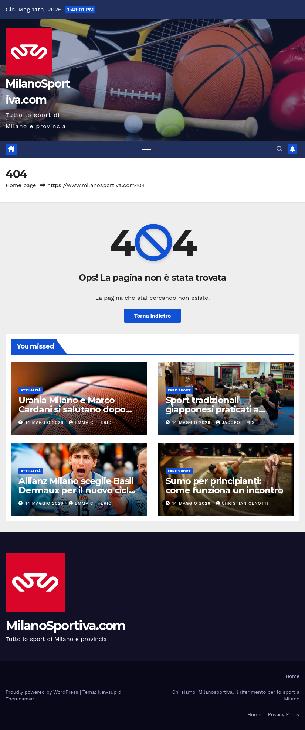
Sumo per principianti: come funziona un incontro (224, 486)
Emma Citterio (90, 422)
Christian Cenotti (242, 503)
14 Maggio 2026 (45, 422)
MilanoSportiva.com (65, 625)
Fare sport (179, 390)
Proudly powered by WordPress (43, 692)
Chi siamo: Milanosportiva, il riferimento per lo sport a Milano (235, 695)
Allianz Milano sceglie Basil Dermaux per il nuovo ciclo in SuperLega (76, 490)
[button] (279, 148)
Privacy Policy (283, 714)
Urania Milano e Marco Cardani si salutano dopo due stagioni (71, 409)
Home (292, 676)
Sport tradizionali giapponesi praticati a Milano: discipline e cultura (223, 409)
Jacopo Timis (235, 422)
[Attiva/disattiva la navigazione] (147, 149)
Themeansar (20, 699)
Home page (21, 185)
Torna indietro (152, 316)
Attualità (31, 390)
